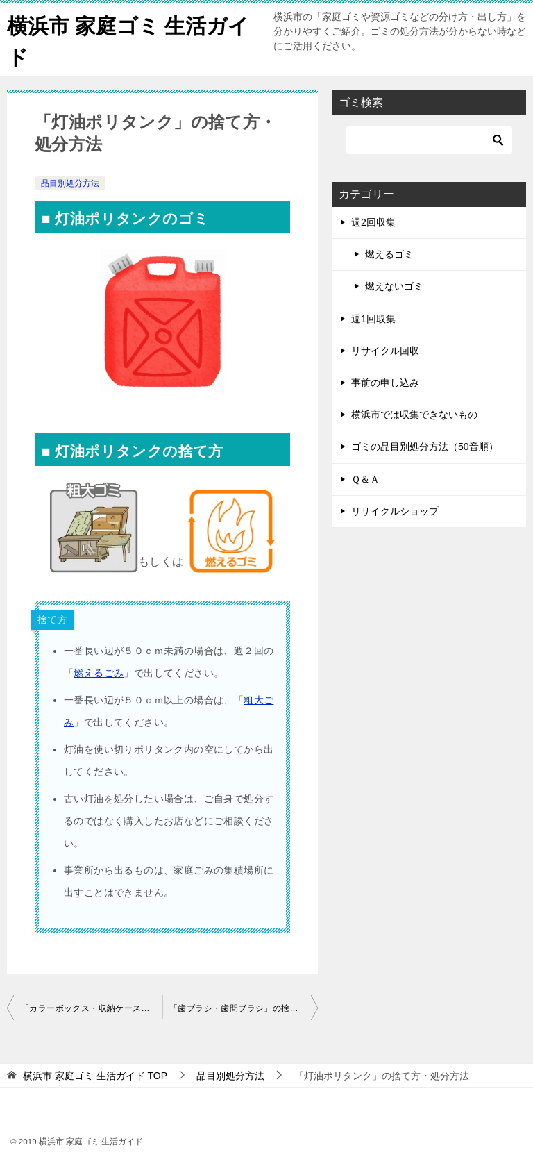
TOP (95, 1075)
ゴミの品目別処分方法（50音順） (424, 446)
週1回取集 (373, 318)
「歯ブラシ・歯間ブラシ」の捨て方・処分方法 (243, 1008)
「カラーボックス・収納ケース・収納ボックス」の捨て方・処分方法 (91, 1008)
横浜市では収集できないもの (414, 414)
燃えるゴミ (389, 254)
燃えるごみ (99, 672)
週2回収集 (373, 222)
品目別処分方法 (70, 183)
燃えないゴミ (394, 286)
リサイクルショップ (395, 511)
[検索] (429, 140)
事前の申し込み (385, 382)
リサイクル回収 (385, 350)
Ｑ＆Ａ (365, 479)
